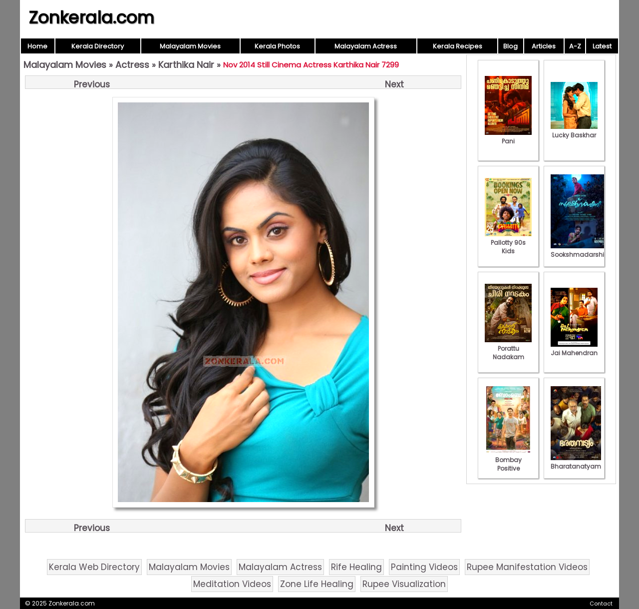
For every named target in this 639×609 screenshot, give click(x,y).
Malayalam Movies (190, 46)
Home (37, 46)
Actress (132, 64)
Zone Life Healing (316, 584)
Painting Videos (424, 567)
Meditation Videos (232, 584)
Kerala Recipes (457, 46)
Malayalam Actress (365, 46)
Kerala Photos (277, 46)
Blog (510, 46)
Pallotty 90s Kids (508, 242)
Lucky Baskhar (574, 130)
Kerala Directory (97, 46)
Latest (602, 46)
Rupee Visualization (404, 584)
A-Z (575, 46)
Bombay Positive (508, 460)
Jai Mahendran (574, 348)
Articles (544, 46)
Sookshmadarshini (580, 250)
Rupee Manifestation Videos (527, 567)
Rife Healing (356, 567)
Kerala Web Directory (94, 567)
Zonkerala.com (91, 17)
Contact (601, 604)
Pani (508, 136)
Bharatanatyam (576, 462)
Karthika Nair (186, 64)
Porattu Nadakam (508, 348)
